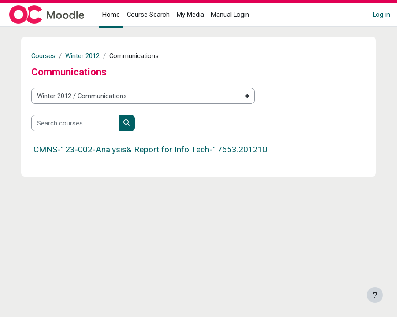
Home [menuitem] (111, 14)
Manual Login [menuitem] (230, 14)
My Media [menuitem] (190, 14)
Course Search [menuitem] (148, 14)
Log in (381, 14)
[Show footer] (375, 295)
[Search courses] (75, 123)
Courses (43, 56)
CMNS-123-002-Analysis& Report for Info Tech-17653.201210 (150, 149)
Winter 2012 (82, 56)
